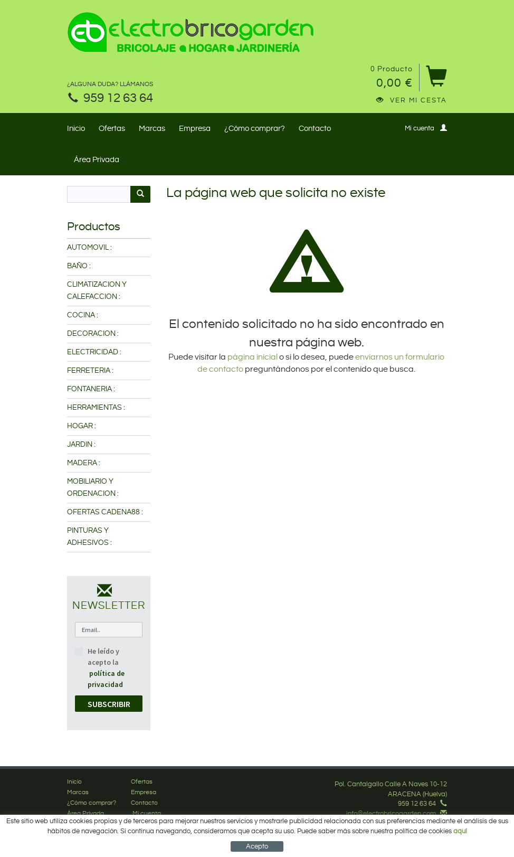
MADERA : (83, 463)
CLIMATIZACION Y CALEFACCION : (97, 290)
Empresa (195, 129)
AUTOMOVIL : (89, 247)
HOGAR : (81, 426)
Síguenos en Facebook (406, 823)
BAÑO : (79, 266)
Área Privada (96, 160)
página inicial (253, 357)
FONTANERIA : (91, 389)
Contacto (315, 129)
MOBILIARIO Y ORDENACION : (93, 487)
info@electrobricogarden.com (391, 813)
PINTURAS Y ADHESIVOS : (89, 537)
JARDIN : (81, 444)
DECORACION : (93, 333)
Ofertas (112, 129)
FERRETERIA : (90, 370)
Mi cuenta (426, 128)
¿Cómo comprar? (254, 129)
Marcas (152, 129)
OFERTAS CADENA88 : (105, 512)
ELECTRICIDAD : (94, 352)
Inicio (76, 129)
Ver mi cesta (411, 100)
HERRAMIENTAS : (96, 407)
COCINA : (82, 315)
